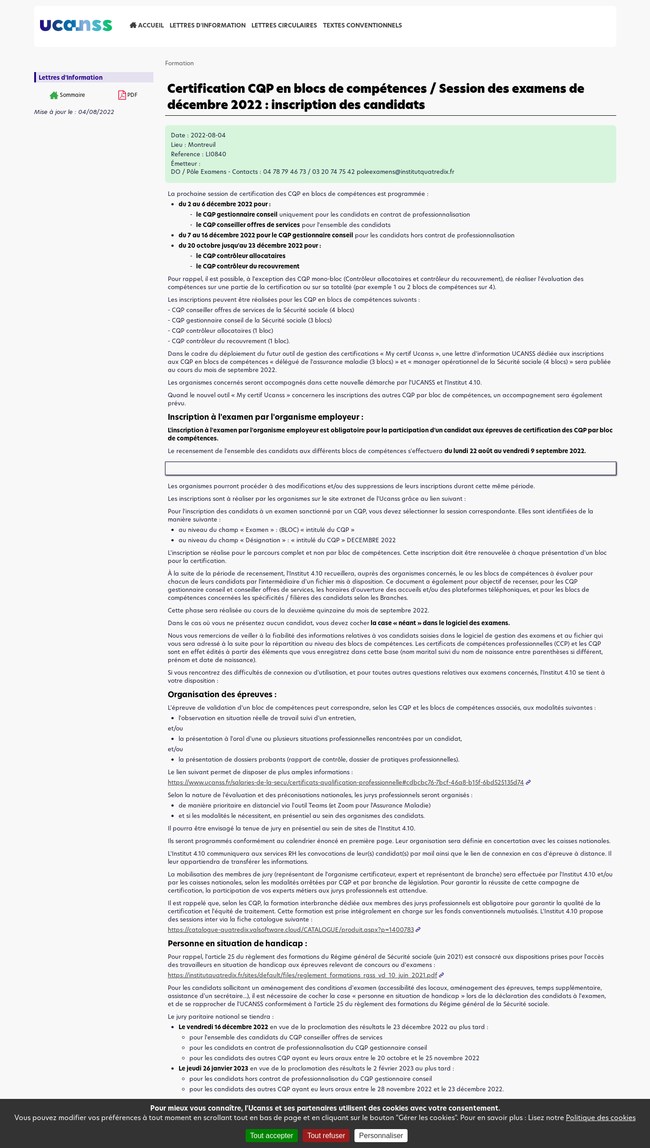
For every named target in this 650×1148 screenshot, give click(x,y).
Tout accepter (271, 1135)
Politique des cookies (601, 1117)
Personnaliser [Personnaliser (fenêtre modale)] (381, 1135)
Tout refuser (326, 1135)
